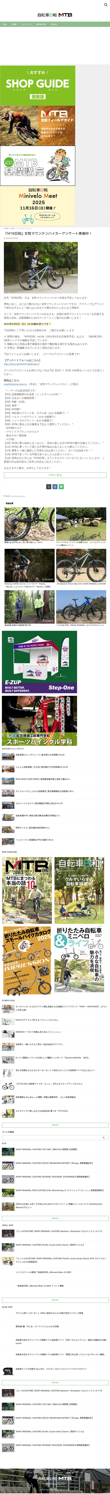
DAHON (56, 24)
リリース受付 (79, 1476)
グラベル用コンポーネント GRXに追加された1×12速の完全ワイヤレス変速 (54, 1319)
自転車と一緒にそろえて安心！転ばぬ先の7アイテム (42, 1051)
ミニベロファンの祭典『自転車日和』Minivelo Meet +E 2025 (47, 1279)
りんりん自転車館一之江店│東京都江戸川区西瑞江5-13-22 (45, 773)
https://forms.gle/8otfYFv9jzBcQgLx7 (24, 364)
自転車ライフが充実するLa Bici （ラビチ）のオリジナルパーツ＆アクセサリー (56, 1375)
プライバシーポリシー (43, 1476)
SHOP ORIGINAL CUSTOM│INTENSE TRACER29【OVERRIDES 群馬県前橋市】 (58, 1183)
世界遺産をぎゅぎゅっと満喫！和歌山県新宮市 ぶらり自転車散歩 (50, 1104)
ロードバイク (28, 24)
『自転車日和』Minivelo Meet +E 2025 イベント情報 (43, 1292)
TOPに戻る (55, 475)
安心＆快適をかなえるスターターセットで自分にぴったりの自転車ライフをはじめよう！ (61, 1077)
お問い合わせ (58, 1476)
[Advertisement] (55, 45)
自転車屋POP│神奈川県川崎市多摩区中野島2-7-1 (41, 822)
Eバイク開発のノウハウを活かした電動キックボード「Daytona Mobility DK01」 (58, 1064)
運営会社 (29, 1476)
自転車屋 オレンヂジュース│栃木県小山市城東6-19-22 (43, 761)
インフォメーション (17, 496)
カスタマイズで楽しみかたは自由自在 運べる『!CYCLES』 (46, 1117)
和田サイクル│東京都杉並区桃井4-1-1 (35, 834)
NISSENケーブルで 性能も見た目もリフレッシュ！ (42, 1038)
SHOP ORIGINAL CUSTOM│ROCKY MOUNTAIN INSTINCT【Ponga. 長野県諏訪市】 (60, 1169)
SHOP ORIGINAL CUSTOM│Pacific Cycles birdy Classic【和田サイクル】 (55, 1251)
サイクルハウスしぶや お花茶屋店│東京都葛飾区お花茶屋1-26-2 (48, 798)
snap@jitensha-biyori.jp (17, 384)
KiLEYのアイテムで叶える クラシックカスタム (40, 1026)
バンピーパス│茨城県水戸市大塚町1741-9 (37, 846)
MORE (55, 1132)
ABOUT (68, 1476)
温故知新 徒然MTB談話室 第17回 (19, 629)
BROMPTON (43, 24)
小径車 (15, 24)
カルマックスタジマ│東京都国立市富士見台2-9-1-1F (42, 810)
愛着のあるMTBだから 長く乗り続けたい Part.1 (26, 542)
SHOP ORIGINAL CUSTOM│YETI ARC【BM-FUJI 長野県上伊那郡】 (51, 1156)
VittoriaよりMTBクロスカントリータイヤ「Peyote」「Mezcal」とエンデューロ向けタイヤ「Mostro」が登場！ (29, 587)
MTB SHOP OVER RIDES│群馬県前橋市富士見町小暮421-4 (46, 785)
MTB (6, 24)
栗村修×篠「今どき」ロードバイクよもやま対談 (40, 1333)
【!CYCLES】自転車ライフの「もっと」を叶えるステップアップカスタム (54, 1090)
